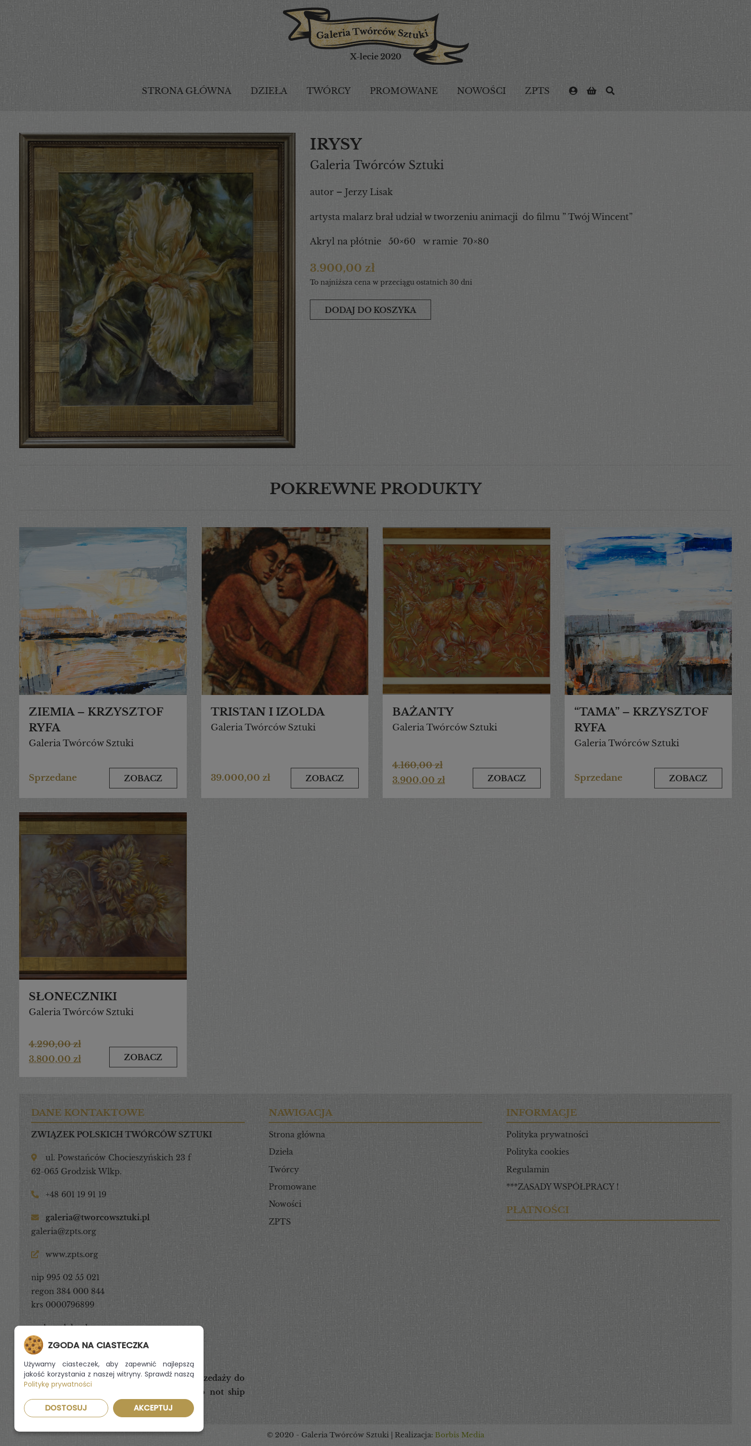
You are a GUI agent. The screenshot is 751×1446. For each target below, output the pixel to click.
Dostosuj (66, 1407)
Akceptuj (153, 1407)
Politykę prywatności (58, 1384)
